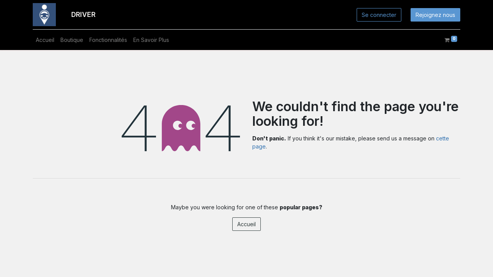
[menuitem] (45, 40)
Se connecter (379, 15)
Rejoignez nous (435, 15)
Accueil (246, 224)
